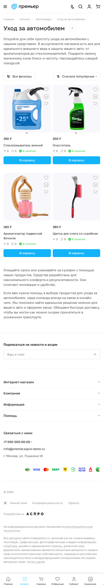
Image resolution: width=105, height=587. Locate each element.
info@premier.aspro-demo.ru (24, 449)
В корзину (27, 160)
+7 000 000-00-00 (17, 442)
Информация (14, 404)
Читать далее (35, 562)
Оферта (73, 503)
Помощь (10, 416)
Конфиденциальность (47, 503)
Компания (12, 393)
